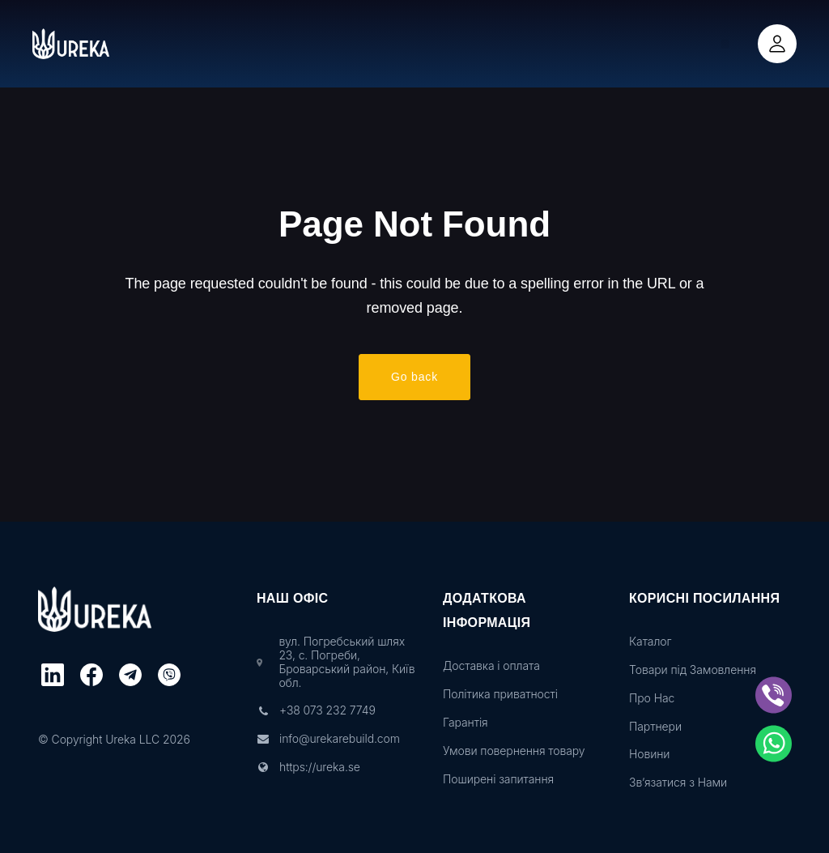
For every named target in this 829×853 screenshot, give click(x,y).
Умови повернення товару (514, 750)
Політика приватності (500, 694)
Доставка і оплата (491, 665)
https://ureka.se (319, 767)
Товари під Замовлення (692, 669)
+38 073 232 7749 (327, 710)
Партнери (655, 726)
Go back (414, 378)
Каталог (650, 641)
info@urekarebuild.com (339, 738)
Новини (649, 754)
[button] (725, 44)
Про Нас (651, 698)
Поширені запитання (498, 779)
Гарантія (465, 722)
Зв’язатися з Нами (678, 782)
